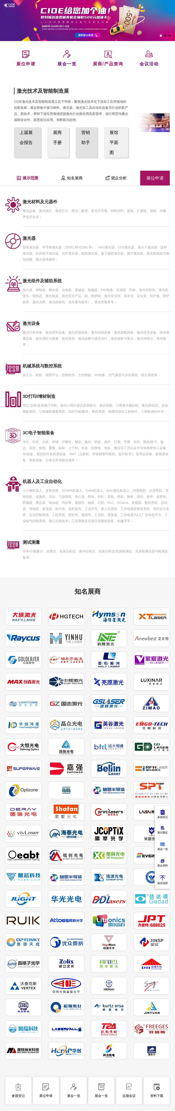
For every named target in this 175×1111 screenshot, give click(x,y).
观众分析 (116, 178)
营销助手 (85, 137)
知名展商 (72, 178)
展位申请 (155, 178)
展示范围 (27, 178)
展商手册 (57, 137)
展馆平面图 (114, 142)
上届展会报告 (26, 137)
